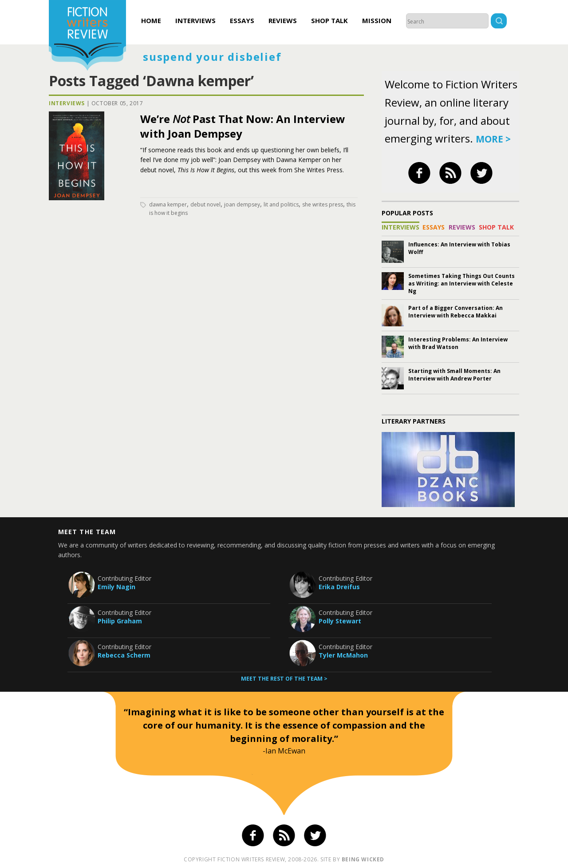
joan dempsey (242, 204)
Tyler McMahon (343, 655)
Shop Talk (329, 20)
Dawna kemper (168, 204)
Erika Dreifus (339, 587)
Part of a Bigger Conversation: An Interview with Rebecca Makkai (455, 311)
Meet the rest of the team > (284, 678)
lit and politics (281, 204)
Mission (376, 20)
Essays (242, 20)
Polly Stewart (340, 621)
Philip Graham (120, 621)
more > (493, 139)
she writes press (322, 204)
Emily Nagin (116, 587)
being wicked (363, 859)
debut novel (205, 204)
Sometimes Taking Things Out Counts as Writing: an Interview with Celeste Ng (461, 283)
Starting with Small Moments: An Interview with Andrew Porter (454, 374)
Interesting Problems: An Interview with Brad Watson (458, 343)
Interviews (195, 20)
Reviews (282, 20)
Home (151, 20)
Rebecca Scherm (124, 655)
